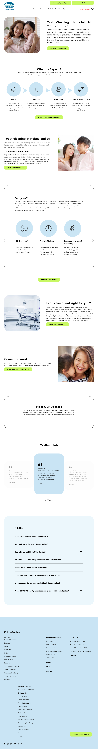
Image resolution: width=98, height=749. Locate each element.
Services (35, 9)
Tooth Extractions (24, 703)
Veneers (7, 679)
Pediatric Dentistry (24, 686)
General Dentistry (10, 640)
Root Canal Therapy (25, 709)
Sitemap (49, 671)
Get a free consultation (57, 324)
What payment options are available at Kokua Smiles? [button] (38, 575)
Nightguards (8, 659)
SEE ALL (49, 500)
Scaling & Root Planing (26, 719)
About (29, 9)
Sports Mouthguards (11, 666)
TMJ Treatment (23, 729)
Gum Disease (22, 716)
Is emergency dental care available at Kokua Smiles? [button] (37, 583)
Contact (50, 9)
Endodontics (22, 706)
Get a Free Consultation (15, 167)
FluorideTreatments (11, 656)
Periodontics (22, 713)
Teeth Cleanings (10, 669)
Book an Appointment (61, 3)
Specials (57, 9)
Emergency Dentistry (25, 723)
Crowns (7, 646)
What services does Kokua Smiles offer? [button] (32, 536)
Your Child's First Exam (26, 690)
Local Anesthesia (52, 648)
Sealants (7, 663)
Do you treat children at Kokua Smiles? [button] (31, 544)
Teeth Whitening (10, 676)
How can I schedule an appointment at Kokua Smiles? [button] (38, 560)
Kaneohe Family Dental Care (80, 651)
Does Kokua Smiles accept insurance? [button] (31, 567)
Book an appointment (58, 48)
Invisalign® (22, 726)
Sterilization (50, 654)
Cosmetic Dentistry (11, 673)
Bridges (7, 643)
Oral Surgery (22, 696)
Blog (63, 9)
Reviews (42, 9)
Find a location (85, 9)
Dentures (7, 649)
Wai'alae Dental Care (77, 641)
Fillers (20, 736)
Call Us (82, 3)
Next (93, 240)
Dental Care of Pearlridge (79, 648)
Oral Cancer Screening (54, 651)
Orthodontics (22, 693)
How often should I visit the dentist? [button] (30, 552)
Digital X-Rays (51, 644)
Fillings (6, 653)
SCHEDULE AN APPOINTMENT (49, 117)
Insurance (49, 641)
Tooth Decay (50, 658)
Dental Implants (23, 699)
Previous (4, 240)
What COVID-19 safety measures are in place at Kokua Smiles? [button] (42, 591)
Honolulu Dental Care (77, 644)
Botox (20, 733)
